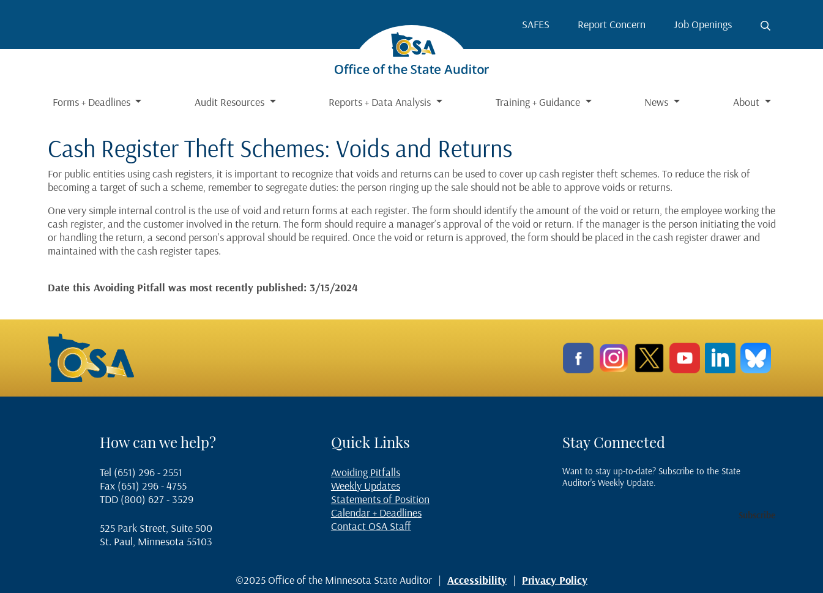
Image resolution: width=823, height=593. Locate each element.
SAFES (535, 24)
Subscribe (757, 515)
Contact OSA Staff (371, 526)
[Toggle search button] (765, 26)
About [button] (747, 102)
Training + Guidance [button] (539, 102)
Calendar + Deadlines (376, 512)
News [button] (657, 102)
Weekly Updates (365, 486)
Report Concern (612, 24)
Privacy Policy (554, 580)
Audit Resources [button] (231, 102)
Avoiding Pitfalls (365, 472)
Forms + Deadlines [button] (93, 102)
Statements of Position (380, 499)
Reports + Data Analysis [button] (381, 102)
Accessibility (477, 580)
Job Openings (703, 24)
